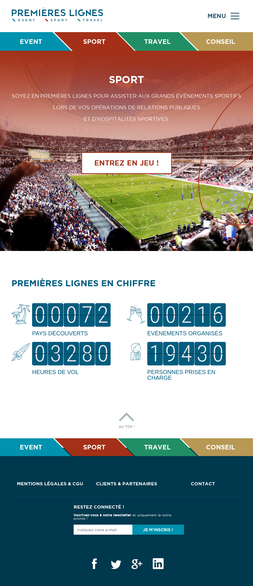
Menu (223, 16)
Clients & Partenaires (126, 483)
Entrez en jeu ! (126, 164)
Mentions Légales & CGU (50, 483)
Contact (203, 483)
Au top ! (127, 419)
